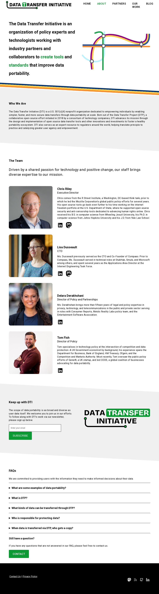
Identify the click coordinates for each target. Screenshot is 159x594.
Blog (149, 3)
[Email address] (35, 428)
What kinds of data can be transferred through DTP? (43, 508)
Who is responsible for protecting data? (36, 518)
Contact (19, 553)
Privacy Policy (30, 576)
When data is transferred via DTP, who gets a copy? (42, 528)
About (101, 3)
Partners (119, 3)
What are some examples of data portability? (39, 487)
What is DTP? (19, 497)
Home (87, 3)
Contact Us (15, 576)
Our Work (136, 5)
